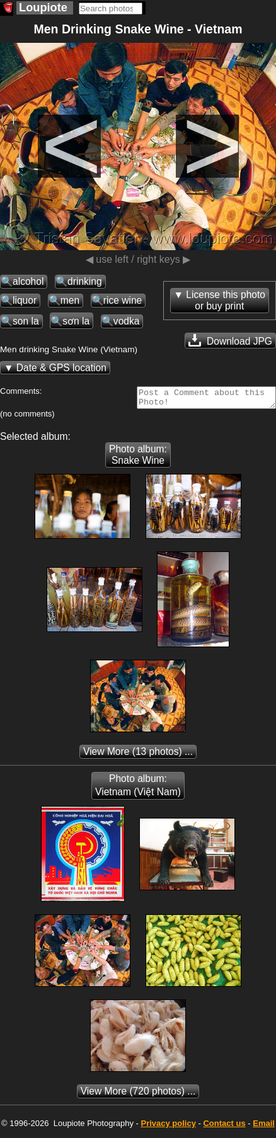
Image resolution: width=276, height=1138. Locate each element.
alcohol (28, 281)
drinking (84, 281)
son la (26, 321)
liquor (25, 300)
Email (264, 1127)
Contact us (224, 1127)
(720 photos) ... (138, 1094)
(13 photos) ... (138, 755)
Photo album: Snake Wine (138, 458)
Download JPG (230, 340)
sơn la (75, 321)
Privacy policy (168, 1127)
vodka (126, 321)
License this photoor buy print (225, 300)
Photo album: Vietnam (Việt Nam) (138, 789)
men (69, 300)
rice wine (122, 300)
